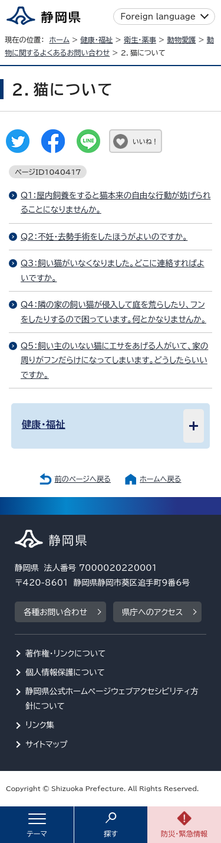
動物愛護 (181, 39)
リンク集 (39, 725)
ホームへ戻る (160, 478)
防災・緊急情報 (184, 833)
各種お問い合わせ (55, 612)
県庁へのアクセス (152, 612)
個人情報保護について (65, 672)
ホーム (59, 39)
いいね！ (145, 141)
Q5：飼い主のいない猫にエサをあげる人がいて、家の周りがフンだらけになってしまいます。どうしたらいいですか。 (114, 360)
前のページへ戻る (82, 478)
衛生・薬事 (140, 39)
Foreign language (158, 16)
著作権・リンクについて (65, 653)
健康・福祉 (96, 39)
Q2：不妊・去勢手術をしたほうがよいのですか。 (104, 237)
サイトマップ (46, 744)
